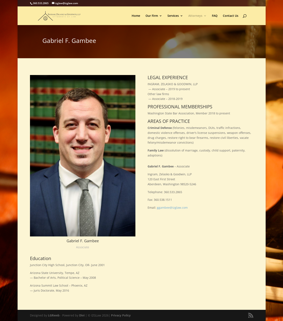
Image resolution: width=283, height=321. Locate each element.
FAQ (214, 16)
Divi (82, 315)
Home (136, 16)
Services (173, 16)
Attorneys (195, 16)
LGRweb (54, 315)
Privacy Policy (121, 315)
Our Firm (152, 16)
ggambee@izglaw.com (172, 208)
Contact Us (230, 16)
